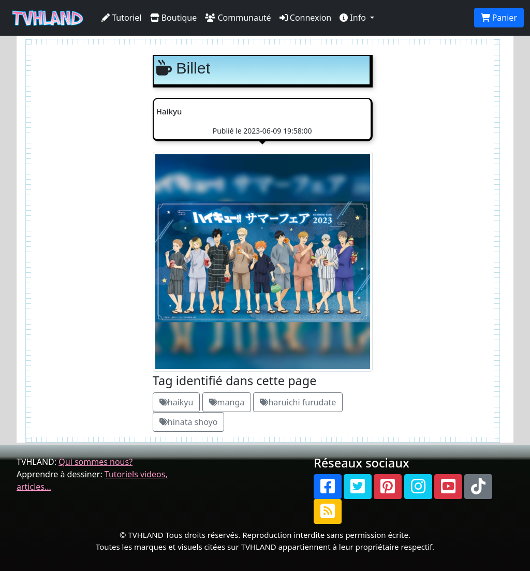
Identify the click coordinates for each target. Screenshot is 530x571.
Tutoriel (121, 17)
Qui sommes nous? (95, 461)
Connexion (305, 17)
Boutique (173, 17)
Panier (499, 17)
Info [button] (354, 17)
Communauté (238, 17)
